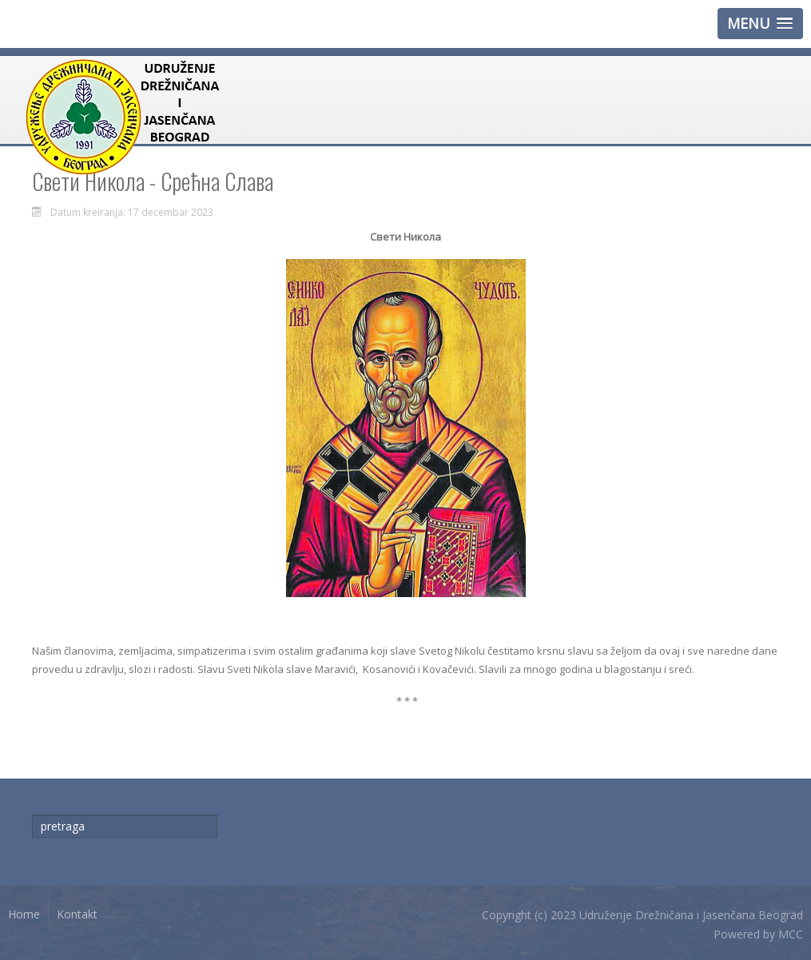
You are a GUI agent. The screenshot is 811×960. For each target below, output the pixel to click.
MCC (790, 934)
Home (24, 914)
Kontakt (77, 914)
